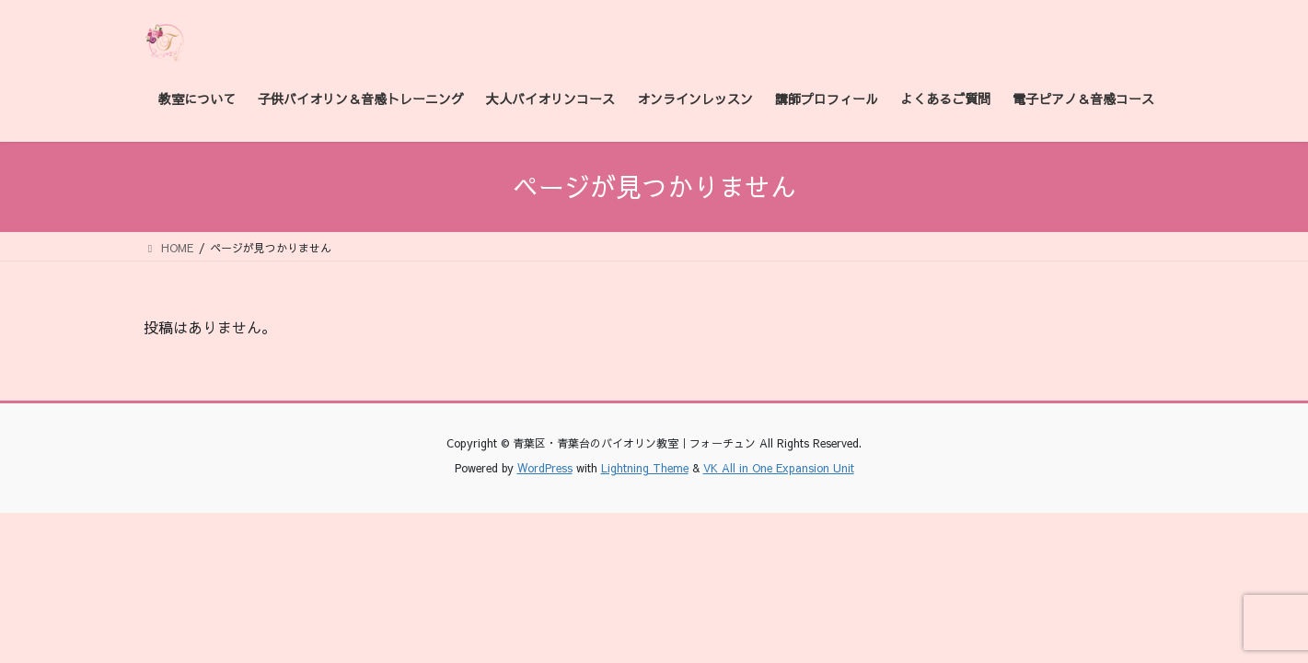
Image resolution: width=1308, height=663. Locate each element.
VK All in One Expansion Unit (778, 467)
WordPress (545, 467)
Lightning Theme (645, 467)
